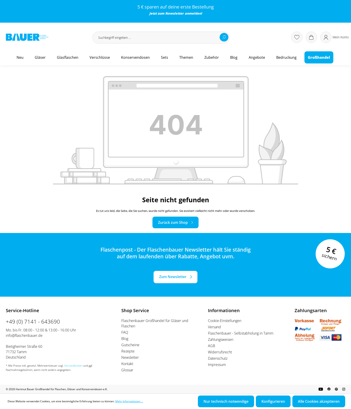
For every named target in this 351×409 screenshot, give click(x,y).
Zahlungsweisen (220, 339)
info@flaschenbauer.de (24, 335)
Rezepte (128, 351)
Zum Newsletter (172, 276)
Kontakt (127, 363)
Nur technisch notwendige (225, 401)
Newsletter (174, 13)
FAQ (124, 332)
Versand (214, 326)
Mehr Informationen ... (129, 401)
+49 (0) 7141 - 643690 (33, 321)
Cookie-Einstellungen (224, 320)
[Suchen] (224, 37)
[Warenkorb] (311, 37)
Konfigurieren (273, 401)
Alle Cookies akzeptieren (319, 401)
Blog (124, 338)
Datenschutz (217, 358)
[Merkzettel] (296, 37)
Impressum (217, 364)
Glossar (127, 370)
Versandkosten (73, 366)
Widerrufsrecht (220, 352)
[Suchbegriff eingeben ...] (161, 38)
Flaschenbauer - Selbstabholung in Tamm (240, 333)
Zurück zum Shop (173, 222)
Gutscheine (130, 344)
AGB (211, 345)
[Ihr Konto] (334, 37)
